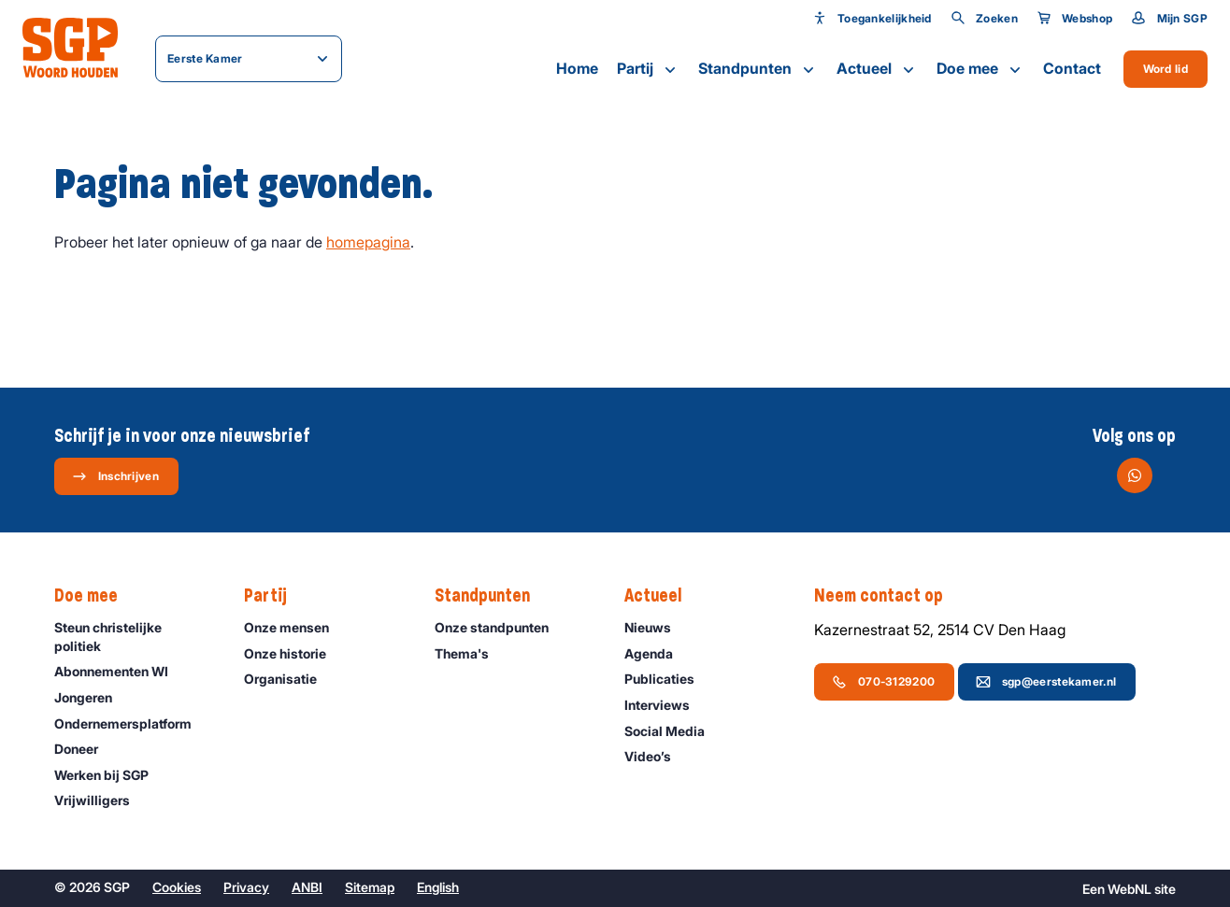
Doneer (84, 749)
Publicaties (667, 678)
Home (577, 68)
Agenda (657, 653)
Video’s (656, 756)
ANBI (307, 887)
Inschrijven (115, 476)
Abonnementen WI (119, 671)
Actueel (877, 69)
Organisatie (289, 678)
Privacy (246, 887)
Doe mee (980, 69)
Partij (648, 69)
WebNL (1129, 889)
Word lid (1165, 69)
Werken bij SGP (109, 775)
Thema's (470, 653)
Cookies (176, 887)
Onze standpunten (500, 627)
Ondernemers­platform (131, 723)
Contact (1072, 68)
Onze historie (293, 653)
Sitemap (369, 887)
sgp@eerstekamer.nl (1046, 681)
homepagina (368, 242)
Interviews (665, 705)
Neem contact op (888, 596)
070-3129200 (883, 681)
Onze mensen (295, 627)
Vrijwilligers (100, 800)
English (438, 887)
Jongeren (91, 697)
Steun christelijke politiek (133, 636)
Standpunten (758, 69)
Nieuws (656, 627)
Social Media (673, 731)
